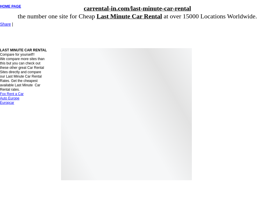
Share (5, 24)
